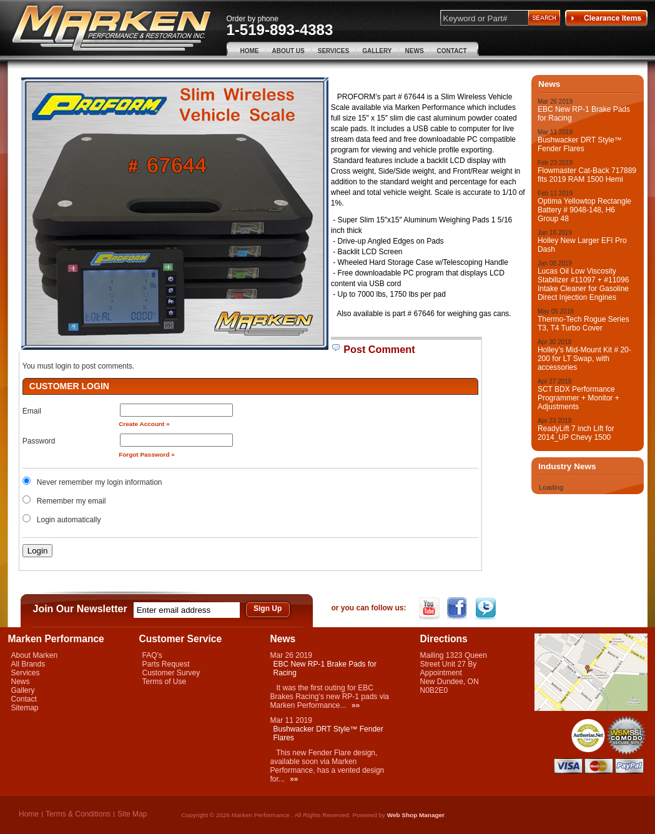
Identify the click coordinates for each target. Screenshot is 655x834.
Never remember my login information (99, 482)
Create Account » (144, 423)
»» (356, 705)
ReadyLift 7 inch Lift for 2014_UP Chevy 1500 (576, 433)
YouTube (430, 608)
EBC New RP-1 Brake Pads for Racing (584, 113)
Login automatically (70, 519)
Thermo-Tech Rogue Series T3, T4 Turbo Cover (583, 323)
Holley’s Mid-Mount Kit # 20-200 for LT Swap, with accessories (584, 358)
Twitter (486, 608)
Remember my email (71, 501)
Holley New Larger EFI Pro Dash (582, 245)
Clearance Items (606, 18)
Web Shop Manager (416, 815)
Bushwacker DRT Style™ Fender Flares (580, 144)
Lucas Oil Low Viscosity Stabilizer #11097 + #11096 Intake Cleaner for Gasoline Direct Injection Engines (583, 284)
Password (39, 441)
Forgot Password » (147, 454)
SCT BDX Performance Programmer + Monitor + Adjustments (578, 398)
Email (31, 411)
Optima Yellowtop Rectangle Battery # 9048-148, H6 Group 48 (584, 210)
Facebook (458, 608)
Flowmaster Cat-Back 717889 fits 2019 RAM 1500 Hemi (587, 175)
